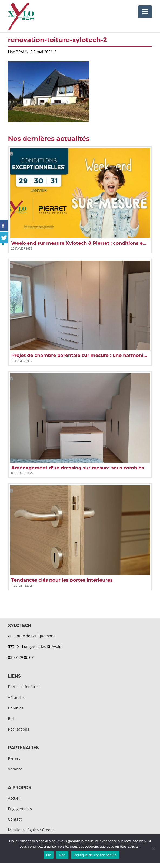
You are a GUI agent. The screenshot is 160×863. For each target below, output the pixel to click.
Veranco (15, 769)
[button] (145, 11)
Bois (12, 718)
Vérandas (16, 697)
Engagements (20, 808)
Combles (16, 708)
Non (62, 855)
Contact (15, 819)
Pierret (14, 758)
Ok (48, 855)
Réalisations (18, 729)
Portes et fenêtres (23, 686)
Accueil (14, 798)
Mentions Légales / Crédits (31, 829)
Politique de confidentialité (95, 855)
